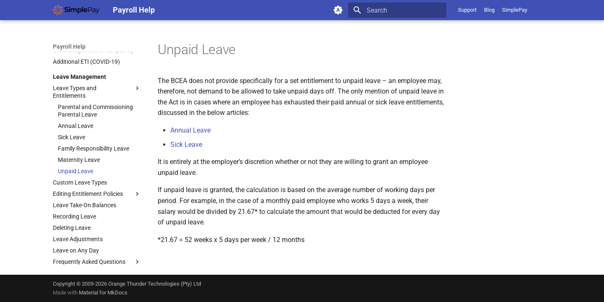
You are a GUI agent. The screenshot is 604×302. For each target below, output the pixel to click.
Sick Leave (186, 144)
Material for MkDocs (103, 292)
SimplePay (514, 10)
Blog (489, 10)
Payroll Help (69, 46)
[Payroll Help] (76, 10)
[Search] (397, 10)
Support (467, 10)
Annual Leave (190, 130)
